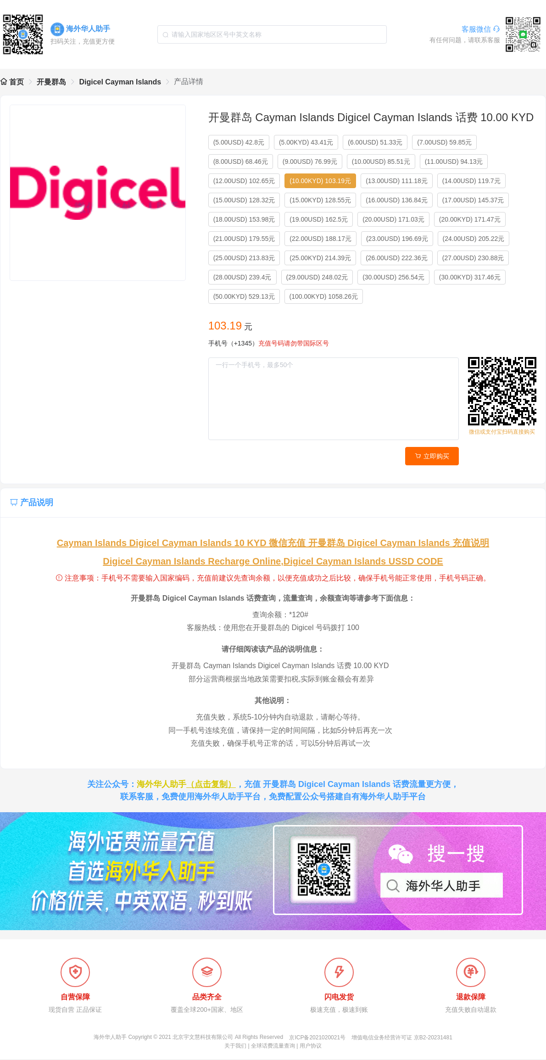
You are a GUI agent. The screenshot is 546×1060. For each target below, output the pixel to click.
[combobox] (272, 34)
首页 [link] (12, 82)
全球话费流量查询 (273, 1046)
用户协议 (311, 1046)
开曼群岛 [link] (51, 82)
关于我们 (235, 1046)
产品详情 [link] (188, 81)
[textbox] (272, 34)
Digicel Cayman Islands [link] (120, 82)
